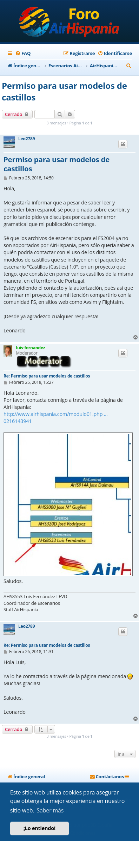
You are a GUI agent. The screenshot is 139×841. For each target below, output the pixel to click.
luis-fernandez (30, 348)
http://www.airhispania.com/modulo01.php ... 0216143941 (56, 417)
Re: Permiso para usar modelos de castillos (47, 376)
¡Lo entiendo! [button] (39, 828)
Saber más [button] (50, 810)
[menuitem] (23, 53)
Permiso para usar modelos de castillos (64, 91)
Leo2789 (26, 138)
